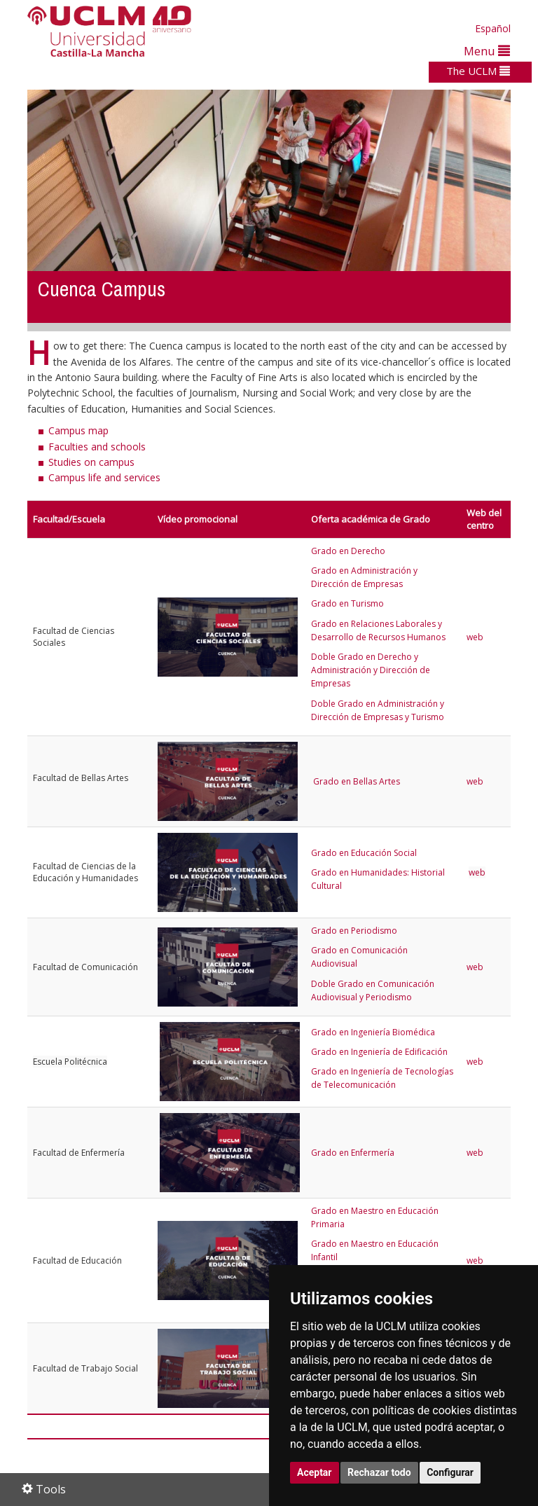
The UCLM (478, 71)
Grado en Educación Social (364, 853)
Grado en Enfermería (353, 1153)
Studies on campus (91, 462)
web (475, 637)
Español (493, 28)
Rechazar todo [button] (379, 1472)
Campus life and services (104, 477)
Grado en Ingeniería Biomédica (373, 1032)
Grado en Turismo (347, 603)
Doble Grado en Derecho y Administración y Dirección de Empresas (370, 670)
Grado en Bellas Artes (356, 781)
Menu (487, 51)
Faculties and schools (97, 446)
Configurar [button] (450, 1472)
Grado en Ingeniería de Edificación (379, 1052)
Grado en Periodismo (354, 931)
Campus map (78, 430)
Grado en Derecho (348, 551)
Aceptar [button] (314, 1472)
